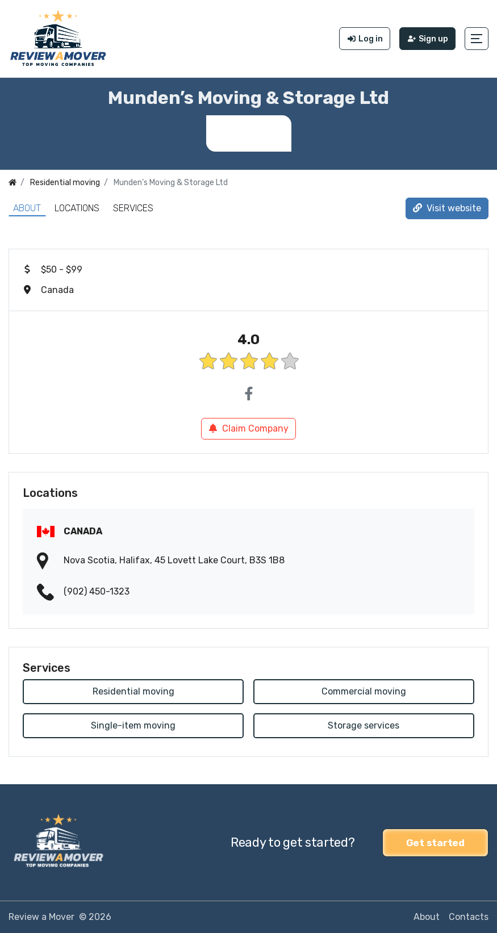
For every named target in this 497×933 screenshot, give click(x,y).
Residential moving (133, 691)
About (27, 208)
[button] (476, 38)
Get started (435, 842)
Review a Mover (41, 916)
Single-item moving (133, 725)
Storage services (363, 725)
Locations (77, 208)
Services (133, 208)
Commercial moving (363, 691)
